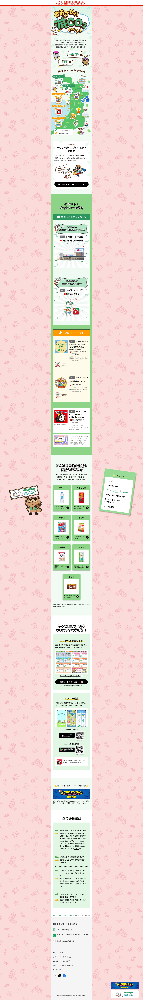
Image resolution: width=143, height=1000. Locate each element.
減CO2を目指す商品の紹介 (61, 961)
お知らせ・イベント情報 (65, 915)
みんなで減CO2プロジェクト (64, 941)
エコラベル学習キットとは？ (70, 676)
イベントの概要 (58, 952)
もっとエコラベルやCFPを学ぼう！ (64, 965)
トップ (54, 915)
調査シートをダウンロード (70, 682)
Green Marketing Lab (62, 929)
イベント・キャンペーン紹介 (62, 957)
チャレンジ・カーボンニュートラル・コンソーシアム (71, 935)
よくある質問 (57, 970)
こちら (76, 849)
